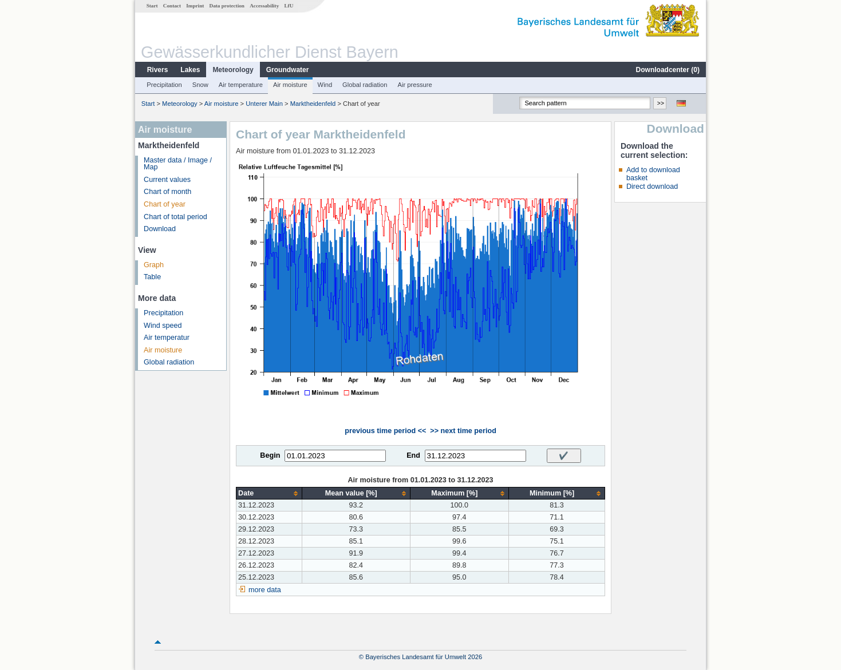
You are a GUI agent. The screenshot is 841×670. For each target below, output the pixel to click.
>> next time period (463, 431)
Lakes (190, 70)
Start (152, 6)
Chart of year (164, 204)
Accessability (264, 6)
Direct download (652, 187)
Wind (325, 84)
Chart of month (167, 192)
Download (160, 229)
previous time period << (385, 431)
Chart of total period (175, 217)
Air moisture (290, 84)
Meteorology (232, 70)
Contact (172, 6)
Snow (200, 84)
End (413, 455)
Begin (270, 455)
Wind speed (163, 326)
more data (264, 590)
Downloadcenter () (668, 70)
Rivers (157, 70)
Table (152, 277)
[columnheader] (269, 493)
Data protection (227, 6)
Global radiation (364, 84)
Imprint (195, 6)
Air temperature (241, 84)
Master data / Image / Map (178, 164)
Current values (167, 180)
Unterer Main (264, 103)
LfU (288, 6)
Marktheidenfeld (313, 103)
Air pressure (414, 84)
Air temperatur (166, 338)
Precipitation (164, 84)
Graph (154, 265)
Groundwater (287, 70)
